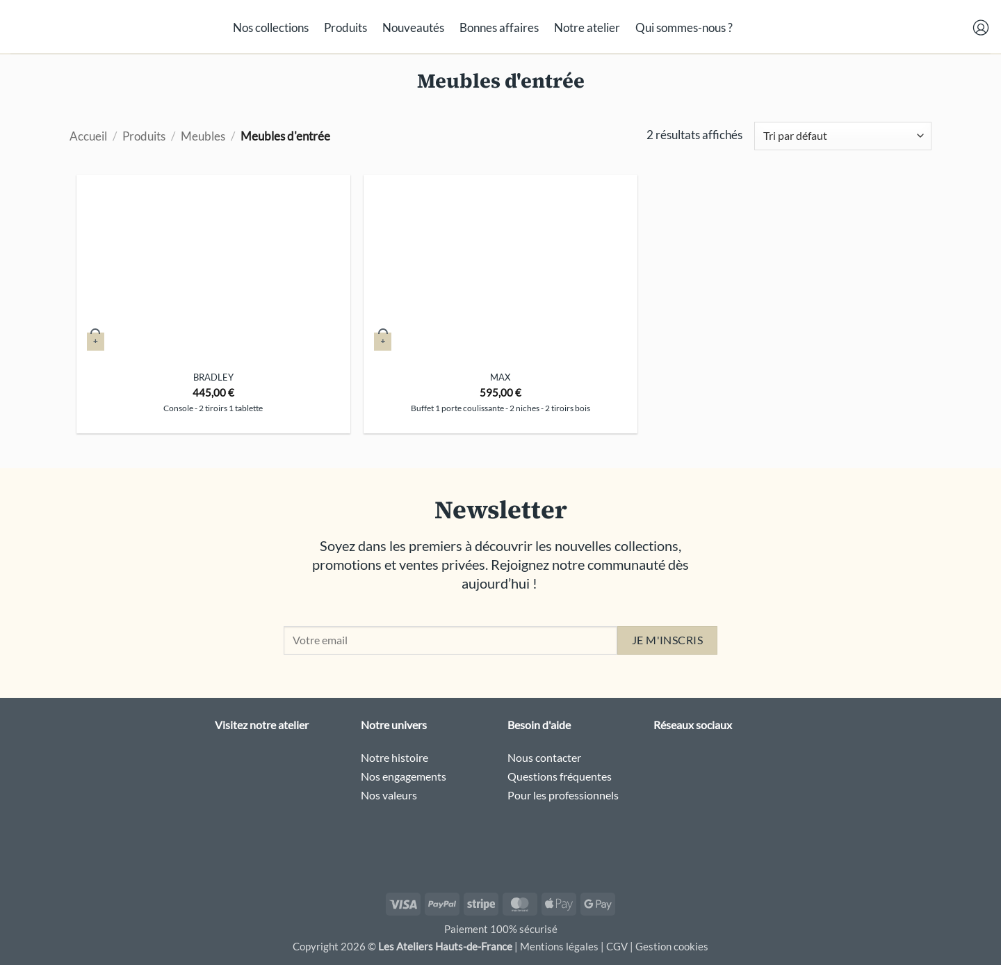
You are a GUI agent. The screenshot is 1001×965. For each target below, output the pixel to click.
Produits (345, 27)
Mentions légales (559, 946)
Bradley (213, 377)
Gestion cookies (671, 946)
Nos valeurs (389, 794)
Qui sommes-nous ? (684, 27)
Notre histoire (394, 757)
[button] (902, 25)
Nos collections (271, 27)
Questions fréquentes (559, 776)
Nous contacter (544, 757)
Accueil (88, 136)
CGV (617, 946)
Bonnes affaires (499, 27)
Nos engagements (403, 776)
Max (500, 377)
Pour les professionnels (563, 794)
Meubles (203, 136)
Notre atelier (587, 27)
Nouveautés (413, 27)
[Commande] (842, 136)
